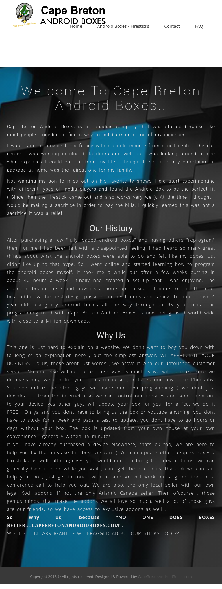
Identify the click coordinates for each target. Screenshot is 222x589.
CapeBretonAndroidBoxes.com (165, 576)
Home (76, 26)
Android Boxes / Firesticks (123, 26)
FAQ (199, 26)
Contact (172, 26)
